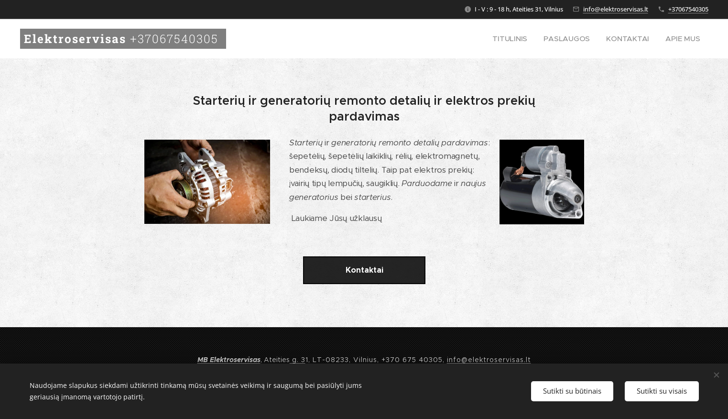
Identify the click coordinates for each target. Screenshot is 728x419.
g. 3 (297, 359)
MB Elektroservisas (229, 359)
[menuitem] (531, 39)
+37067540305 (688, 9)
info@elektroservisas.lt (615, 9)
